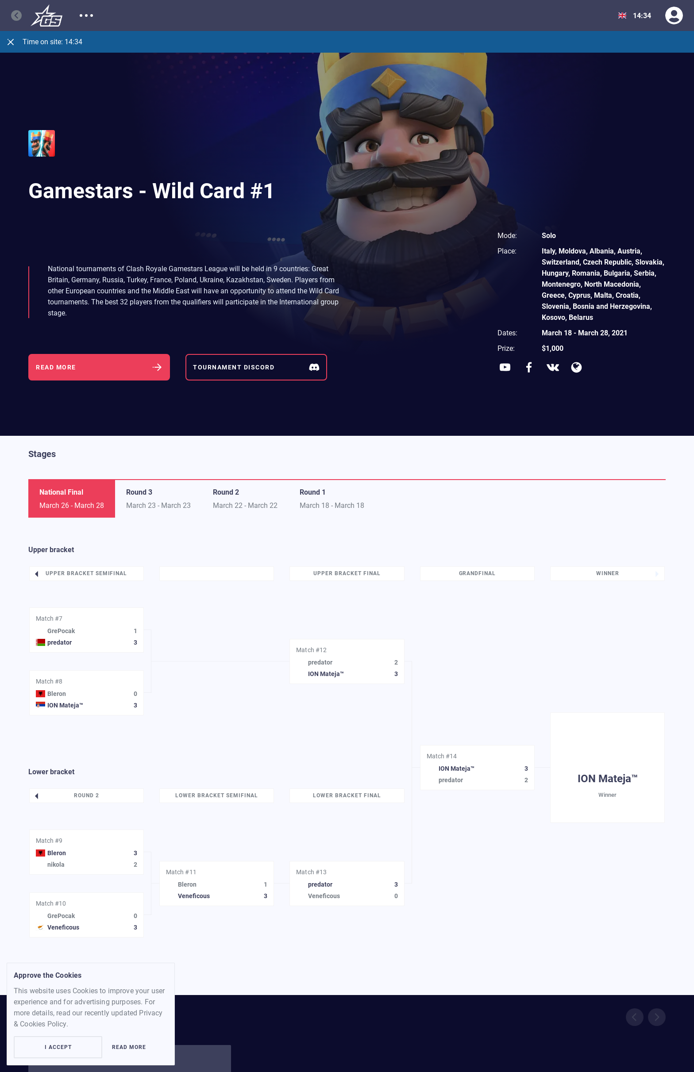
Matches (127, 16)
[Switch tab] (158, 499)
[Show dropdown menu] (622, 15)
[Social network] (505, 367)
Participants (175, 16)
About (89, 16)
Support (254, 16)
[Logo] (46, 15)
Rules (291, 16)
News (218, 16)
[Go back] (21, 15)
